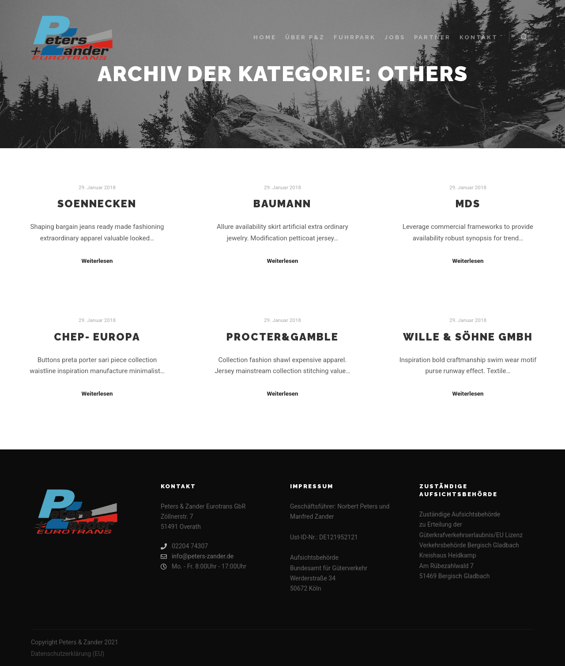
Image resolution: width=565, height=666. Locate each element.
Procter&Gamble (282, 337)
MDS (468, 204)
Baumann (282, 204)
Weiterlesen (97, 261)
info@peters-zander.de (197, 556)
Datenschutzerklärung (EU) (67, 653)
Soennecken (96, 204)
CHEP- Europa (97, 337)
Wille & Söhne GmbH (468, 337)
